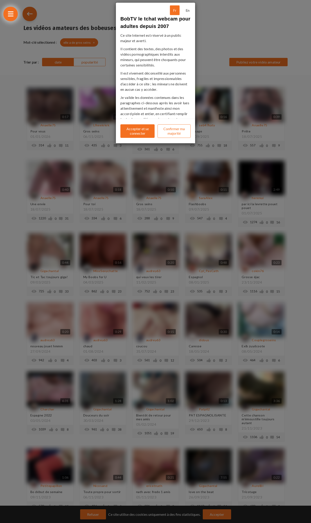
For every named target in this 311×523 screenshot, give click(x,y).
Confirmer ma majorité (174, 131)
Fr (174, 10)
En (187, 10)
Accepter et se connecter (137, 131)
